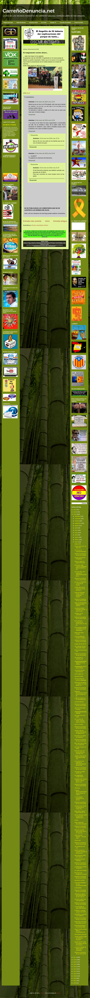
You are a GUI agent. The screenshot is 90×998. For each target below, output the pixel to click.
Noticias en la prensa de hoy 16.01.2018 (80, 843)
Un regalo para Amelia (80, 870)
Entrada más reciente (32, 221)
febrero (77, 539)
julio (76, 528)
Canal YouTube (78, 22)
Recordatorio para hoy (80, 934)
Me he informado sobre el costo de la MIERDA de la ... (81, 816)
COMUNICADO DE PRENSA (80, 859)
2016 (74, 959)
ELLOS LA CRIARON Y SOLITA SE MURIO (80, 583)
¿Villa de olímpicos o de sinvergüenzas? (80, 698)
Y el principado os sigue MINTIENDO (80, 907)
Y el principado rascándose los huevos (79, 798)
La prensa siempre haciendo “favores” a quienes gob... (81, 609)
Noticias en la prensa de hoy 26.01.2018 (80, 654)
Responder (32, 114)
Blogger (58, 993)
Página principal (8, 22)
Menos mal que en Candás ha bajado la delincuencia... (81, 851)
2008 (74, 978)
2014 (74, 964)
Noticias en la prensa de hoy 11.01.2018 (80, 918)
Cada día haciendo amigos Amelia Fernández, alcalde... (80, 594)
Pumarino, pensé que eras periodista (80, 899)
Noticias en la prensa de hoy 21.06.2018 (80, 740)
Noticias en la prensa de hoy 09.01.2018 (80, 953)
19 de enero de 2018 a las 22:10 (49, 138)
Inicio (47, 221)
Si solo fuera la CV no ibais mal (80, 547)
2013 (74, 966)
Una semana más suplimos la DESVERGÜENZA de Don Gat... (80, 763)
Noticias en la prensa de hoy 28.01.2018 (80, 617)
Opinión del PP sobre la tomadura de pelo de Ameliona (80, 943)
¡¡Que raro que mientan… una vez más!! (80, 836)
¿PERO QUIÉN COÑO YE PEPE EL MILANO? (81, 938)
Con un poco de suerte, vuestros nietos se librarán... (80, 720)
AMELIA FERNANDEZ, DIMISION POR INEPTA (81, 604)
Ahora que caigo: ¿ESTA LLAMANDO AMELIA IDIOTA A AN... (80, 567)
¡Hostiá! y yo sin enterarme (79, 614)
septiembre (78, 523)
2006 (74, 983)
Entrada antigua (60, 221)
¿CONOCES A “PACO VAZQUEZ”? (80, 867)
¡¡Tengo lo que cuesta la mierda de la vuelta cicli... (80, 807)
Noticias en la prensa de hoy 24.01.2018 (80, 688)
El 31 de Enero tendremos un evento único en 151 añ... (81, 623)
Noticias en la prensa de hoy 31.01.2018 (80, 554)
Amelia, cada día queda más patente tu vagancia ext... (80, 732)
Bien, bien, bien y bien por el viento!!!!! (80, 744)
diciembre (77, 516)
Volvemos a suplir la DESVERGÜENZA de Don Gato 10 (80, 895)
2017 (74, 957)
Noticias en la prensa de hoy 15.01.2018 (80, 863)
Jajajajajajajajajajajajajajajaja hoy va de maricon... (80, 663)
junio (76, 530)
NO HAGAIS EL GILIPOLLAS (79, 658)
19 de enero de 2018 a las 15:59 (45, 120)
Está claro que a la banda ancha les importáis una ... (80, 752)
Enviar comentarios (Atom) (40, 225)
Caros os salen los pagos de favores (80, 562)
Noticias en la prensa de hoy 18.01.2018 (80, 803)
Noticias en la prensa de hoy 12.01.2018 (80, 903)
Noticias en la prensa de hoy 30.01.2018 (80, 579)
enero (76, 542)
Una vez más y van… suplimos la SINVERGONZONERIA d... (80, 574)
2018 (74, 514)
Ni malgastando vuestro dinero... (79, 776)
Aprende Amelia (79, 676)
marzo (76, 537)
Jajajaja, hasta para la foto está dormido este (80, 757)
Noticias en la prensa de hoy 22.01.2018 (80, 727)
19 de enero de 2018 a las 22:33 (49, 167)
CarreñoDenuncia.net (29, 11)
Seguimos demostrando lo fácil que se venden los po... (81, 693)
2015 (74, 962)
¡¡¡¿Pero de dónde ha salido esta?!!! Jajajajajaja (80, 948)
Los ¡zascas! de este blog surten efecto (80, 647)
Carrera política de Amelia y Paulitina (80, 637)
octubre (77, 521)
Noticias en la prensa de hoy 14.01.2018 (80, 877)
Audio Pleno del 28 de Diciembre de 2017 (80, 922)
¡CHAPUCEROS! (79, 702)
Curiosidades (78, 887)
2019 (74, 512)
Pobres (76, 820)
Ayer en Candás (79, 724)
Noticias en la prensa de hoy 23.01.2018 (80, 704)
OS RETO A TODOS (9, 125)
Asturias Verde (33, 22)
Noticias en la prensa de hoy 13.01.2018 (80, 891)
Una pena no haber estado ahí (80, 772)
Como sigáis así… (79, 674)
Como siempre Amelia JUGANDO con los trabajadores (80, 629)
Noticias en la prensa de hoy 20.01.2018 (80, 768)
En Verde (43, 22)
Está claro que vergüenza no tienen (81, 873)
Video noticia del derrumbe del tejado (81, 823)
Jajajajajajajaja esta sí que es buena (80, 667)
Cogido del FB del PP (80, 644)
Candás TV (53, 22)
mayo (76, 532)
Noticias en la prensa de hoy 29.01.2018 (80, 599)
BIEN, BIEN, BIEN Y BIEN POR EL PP (80, 811)
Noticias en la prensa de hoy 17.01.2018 (80, 827)
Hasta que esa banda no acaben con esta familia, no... (80, 684)
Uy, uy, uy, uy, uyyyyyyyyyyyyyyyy (80, 550)
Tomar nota (78, 840)
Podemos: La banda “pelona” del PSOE (80, 911)
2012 (74, 969)
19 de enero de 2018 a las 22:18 (45, 153)
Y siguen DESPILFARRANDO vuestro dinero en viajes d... (81, 792)
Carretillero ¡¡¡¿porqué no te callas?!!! (80, 915)
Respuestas (34, 135)
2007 (74, 980)
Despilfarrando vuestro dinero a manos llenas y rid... (81, 780)
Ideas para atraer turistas (79, 633)
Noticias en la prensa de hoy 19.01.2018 (80, 785)
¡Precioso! (77, 788)
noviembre (77, 518)
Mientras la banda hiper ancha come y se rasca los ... (80, 831)
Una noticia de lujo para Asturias (79, 671)
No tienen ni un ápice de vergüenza (80, 736)
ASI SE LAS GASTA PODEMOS (80, 558)
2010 (74, 973)
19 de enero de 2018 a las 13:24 (45, 102)
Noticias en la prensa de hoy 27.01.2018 (80, 640)
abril (76, 535)
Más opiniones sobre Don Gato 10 (80, 856)
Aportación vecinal (79, 880)
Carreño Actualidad (65, 22)
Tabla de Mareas (21, 22)
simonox (42, 993)
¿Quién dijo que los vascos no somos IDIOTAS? (80, 589)
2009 (74, 976)
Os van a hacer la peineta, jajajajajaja (80, 679)
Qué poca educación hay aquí (80, 708)
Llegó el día (78, 544)
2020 (74, 509)
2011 (74, 971)
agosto (76, 525)
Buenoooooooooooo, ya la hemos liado (80, 926)
